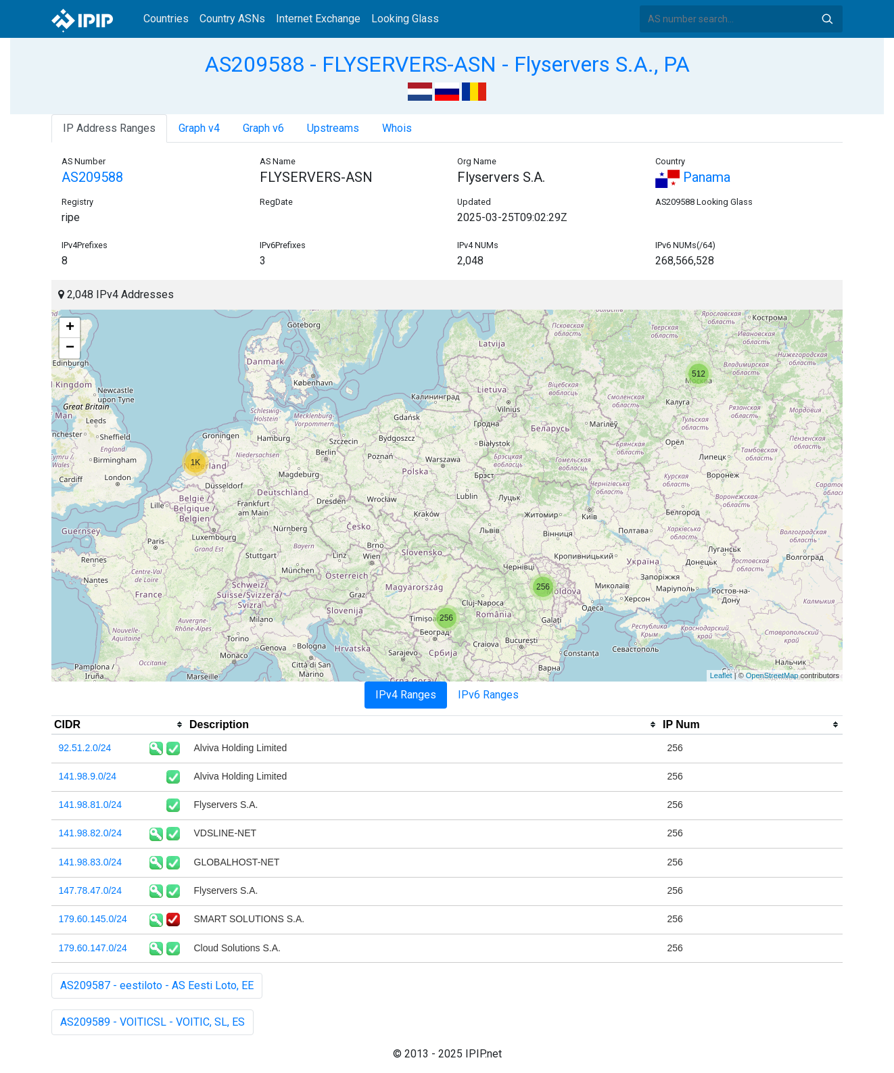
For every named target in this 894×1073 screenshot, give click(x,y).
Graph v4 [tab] (199, 128)
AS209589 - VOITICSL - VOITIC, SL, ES (152, 1022)
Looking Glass (405, 18)
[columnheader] (119, 724)
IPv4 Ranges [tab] (405, 694)
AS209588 (92, 177)
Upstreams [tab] (333, 128)
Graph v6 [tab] (263, 128)
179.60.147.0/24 (93, 948)
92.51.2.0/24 (85, 747)
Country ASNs (232, 18)
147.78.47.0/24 (90, 890)
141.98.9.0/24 (88, 776)
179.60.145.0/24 (93, 918)
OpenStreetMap (772, 675)
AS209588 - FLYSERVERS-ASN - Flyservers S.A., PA (447, 64)
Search (827, 18)
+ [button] (70, 328)
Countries (166, 18)
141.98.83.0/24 (90, 862)
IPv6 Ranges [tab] (488, 694)
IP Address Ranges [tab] (109, 128)
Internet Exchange (318, 18)
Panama (692, 177)
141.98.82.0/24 (90, 833)
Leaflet (721, 675)
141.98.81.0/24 (90, 804)
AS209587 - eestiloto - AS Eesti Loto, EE (157, 985)
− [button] (70, 348)
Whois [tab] (397, 128)
